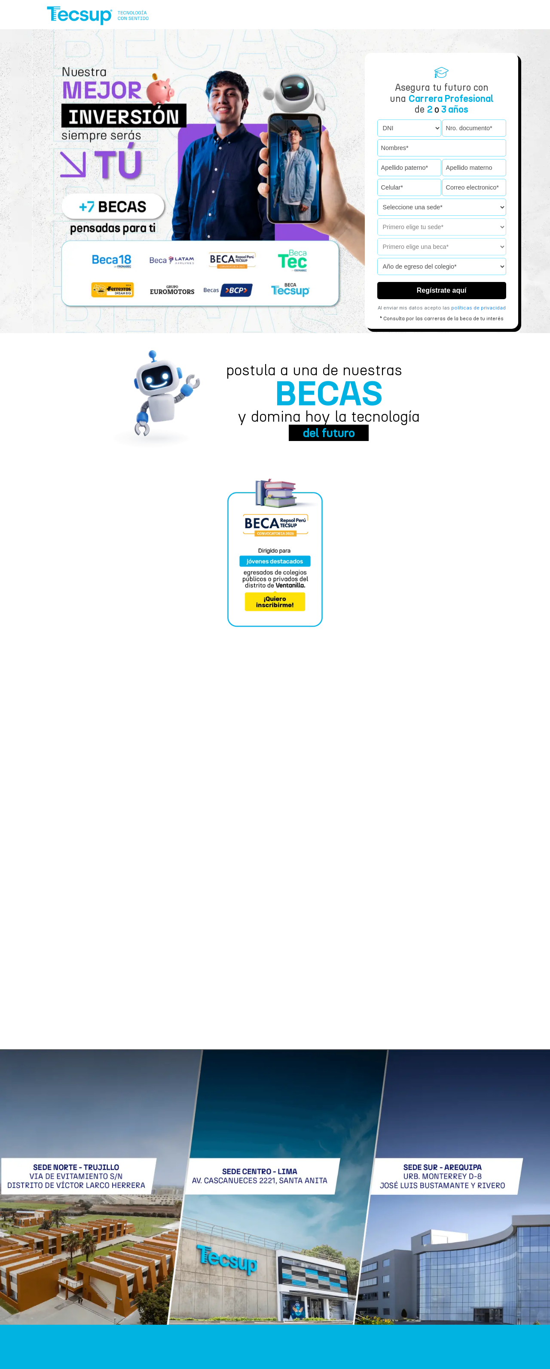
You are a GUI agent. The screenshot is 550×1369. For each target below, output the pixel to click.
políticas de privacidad (478, 308)
